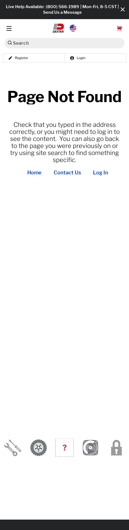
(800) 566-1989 (62, 6)
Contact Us (67, 173)
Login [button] (77, 58)
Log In (100, 173)
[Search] (9, 42)
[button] (64, 28)
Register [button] (18, 58)
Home (34, 173)
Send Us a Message (62, 12)
